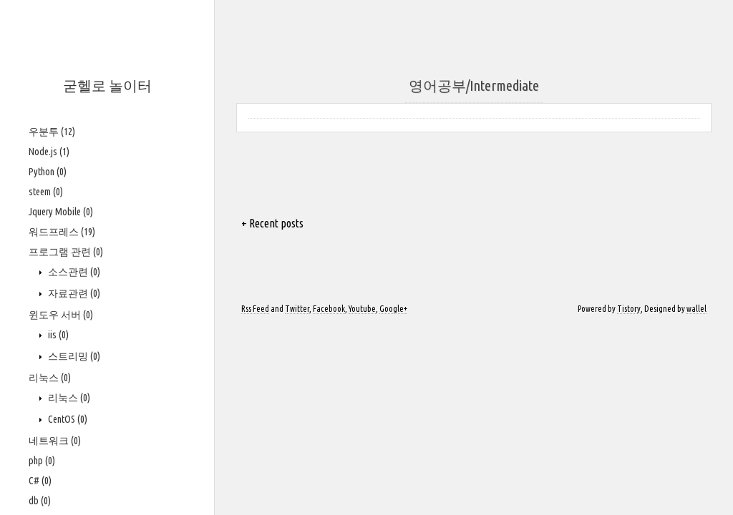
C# (40, 480)
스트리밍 (73, 356)
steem (46, 191)
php (42, 460)
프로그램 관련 (66, 252)
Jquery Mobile (61, 211)
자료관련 (73, 293)
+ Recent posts (272, 223)
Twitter (297, 308)
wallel (696, 308)
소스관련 (73, 272)
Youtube (362, 308)
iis (57, 334)
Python (48, 171)
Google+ (393, 308)
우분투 (52, 131)
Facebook (329, 308)
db (40, 500)
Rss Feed (255, 308)
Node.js (49, 151)
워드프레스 (62, 231)
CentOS (66, 419)
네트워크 (55, 440)
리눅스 (50, 377)
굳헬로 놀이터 (107, 85)
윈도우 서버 (61, 314)
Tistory (629, 308)
